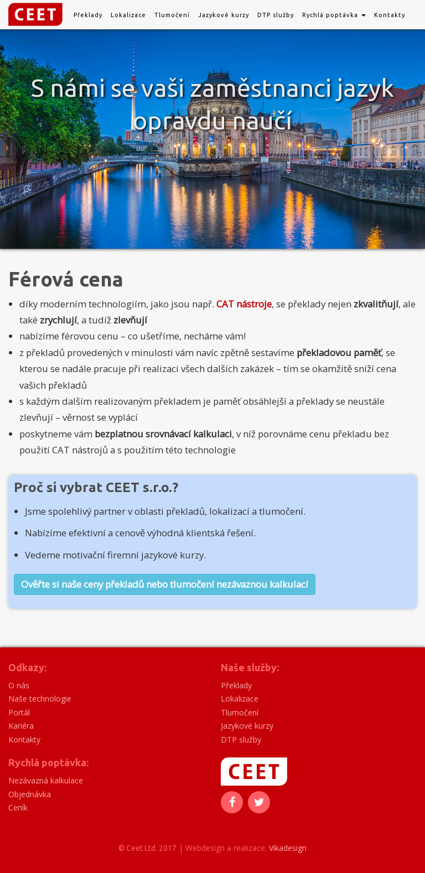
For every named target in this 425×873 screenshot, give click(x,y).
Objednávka (29, 794)
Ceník (18, 807)
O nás (18, 685)
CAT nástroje (244, 303)
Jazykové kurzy (223, 15)
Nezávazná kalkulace (45, 780)
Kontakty (389, 15)
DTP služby (275, 15)
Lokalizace (128, 15)
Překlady (88, 15)
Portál (19, 712)
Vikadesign (288, 848)
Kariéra (21, 725)
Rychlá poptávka (334, 15)
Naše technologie (39, 698)
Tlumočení (172, 15)
